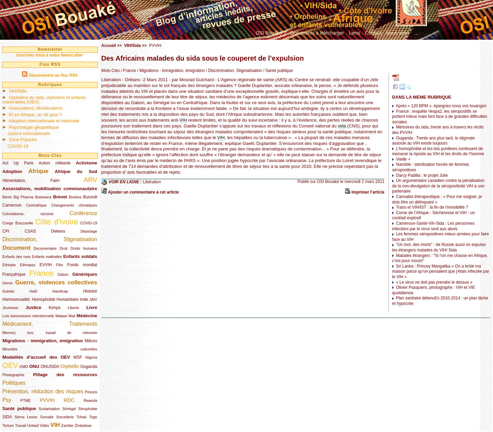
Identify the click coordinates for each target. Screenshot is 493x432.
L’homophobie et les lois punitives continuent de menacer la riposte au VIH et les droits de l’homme (438, 151)
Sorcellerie (65, 417)
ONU (34, 366)
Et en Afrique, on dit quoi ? (35, 114)
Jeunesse (10, 308)
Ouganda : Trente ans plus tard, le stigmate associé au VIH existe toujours (433, 141)
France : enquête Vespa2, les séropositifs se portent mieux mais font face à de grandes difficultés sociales (439, 116)
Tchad (81, 417)
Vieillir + (403, 159)
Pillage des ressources (65, 374)
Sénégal (69, 409)
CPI (5, 231)
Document (16, 248)
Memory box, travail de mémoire (49, 333)
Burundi (90, 197)
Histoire (90, 291)
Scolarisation (49, 409)
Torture (8, 425)
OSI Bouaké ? (271, 33)
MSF (78, 357)
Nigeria (91, 357)
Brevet (60, 196)
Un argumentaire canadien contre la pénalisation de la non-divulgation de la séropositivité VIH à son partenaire (438, 186)
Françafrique (13, 274)
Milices (91, 340)
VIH (55, 425)
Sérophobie (87, 409)
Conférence (83, 213)
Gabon (63, 274)
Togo (93, 417)
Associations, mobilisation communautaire (49, 188)
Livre (91, 307)
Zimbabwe (83, 425)
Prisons (91, 392)
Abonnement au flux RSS (52, 75)
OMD (23, 367)
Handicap (60, 291)
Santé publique (19, 408)
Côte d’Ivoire (56, 222)
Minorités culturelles (49, 349)
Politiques (14, 383)
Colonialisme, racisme (27, 214)
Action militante (55, 163)
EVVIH (45, 264)
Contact (373, 33)
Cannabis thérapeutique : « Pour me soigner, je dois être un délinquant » (437, 199)
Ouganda (88, 366)
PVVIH (47, 400)
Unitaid (33, 425)
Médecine (87, 315)
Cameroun (12, 205)
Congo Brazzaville (17, 223)
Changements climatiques (74, 205)
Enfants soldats (80, 256)
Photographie (13, 375)
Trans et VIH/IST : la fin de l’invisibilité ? (432, 207)
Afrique (38, 171)
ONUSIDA (49, 366)
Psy (6, 400)
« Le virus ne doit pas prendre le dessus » (434, 282)
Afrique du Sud (76, 171)
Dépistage (88, 231)
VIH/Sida (18, 91)
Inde (84, 299)
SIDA (7, 417)
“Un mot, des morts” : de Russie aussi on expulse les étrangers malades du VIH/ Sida (438, 247)
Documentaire (45, 248)
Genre (7, 283)
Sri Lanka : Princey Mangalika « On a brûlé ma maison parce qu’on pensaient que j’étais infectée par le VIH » (440, 271)
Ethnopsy (27, 265)
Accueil (108, 45)
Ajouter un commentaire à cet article (143, 192)
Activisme (86, 162)
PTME (26, 400)
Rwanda (90, 400)
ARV (90, 179)
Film (59, 265)
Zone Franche (23, 139)
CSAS (30, 231)
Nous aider (397, 33)
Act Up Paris (18, 163)
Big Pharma (24, 197)
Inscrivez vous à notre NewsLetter (49, 55)
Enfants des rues (16, 257)
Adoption (12, 171)
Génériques (84, 274)
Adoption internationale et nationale (44, 120)
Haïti (33, 291)
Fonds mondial (82, 264)
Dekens (58, 231)
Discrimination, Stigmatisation (49, 239)
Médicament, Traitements (49, 324)
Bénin (7, 197)
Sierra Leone (25, 417)
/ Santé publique (277, 70)
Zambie (67, 425)
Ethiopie (9, 265)
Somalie (46, 417)
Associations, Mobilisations (36, 108)
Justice (33, 307)
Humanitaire (67, 299)
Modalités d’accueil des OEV (36, 357)
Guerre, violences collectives (56, 282)
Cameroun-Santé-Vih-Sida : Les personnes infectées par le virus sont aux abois (433, 226)
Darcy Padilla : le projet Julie (422, 175)
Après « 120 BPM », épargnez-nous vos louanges (441, 105)
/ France (128, 70)
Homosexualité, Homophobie (28, 299)
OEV (10, 365)
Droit (63, 248)
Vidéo (44, 425)
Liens (354, 33)
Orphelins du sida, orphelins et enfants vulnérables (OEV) (44, 99)
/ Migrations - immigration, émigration (170, 70)
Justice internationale (29, 133)
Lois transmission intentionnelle (28, 316)
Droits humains (84, 248)
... (416, 33)
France (41, 273)
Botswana (43, 197)
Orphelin (69, 366)
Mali (71, 316)
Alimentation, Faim (31, 180)
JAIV (93, 299)
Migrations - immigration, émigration (42, 340)
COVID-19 (18, 146)
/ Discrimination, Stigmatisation (233, 70)
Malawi (61, 316)
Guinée (8, 291)
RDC (69, 400)
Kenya (54, 307)
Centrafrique (36, 205)
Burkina (75, 197)
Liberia (73, 308)
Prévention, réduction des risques (42, 391)
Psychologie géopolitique (34, 127)
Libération (152, 182)
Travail (20, 425)
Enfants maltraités (47, 257)
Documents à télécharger (317, 33)
